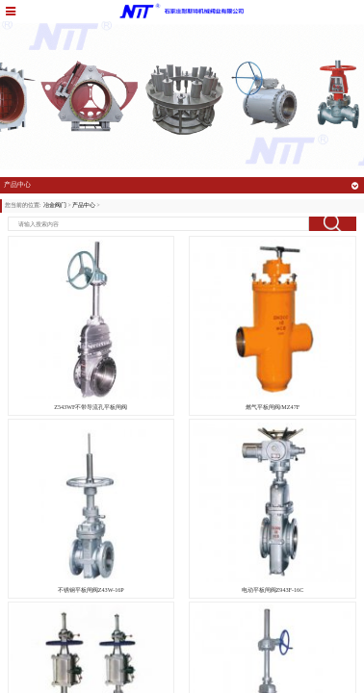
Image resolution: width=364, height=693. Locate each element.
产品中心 (83, 205)
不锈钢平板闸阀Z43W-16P (91, 590)
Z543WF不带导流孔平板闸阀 (90, 407)
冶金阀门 (54, 205)
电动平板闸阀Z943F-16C (273, 590)
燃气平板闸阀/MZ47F (273, 407)
